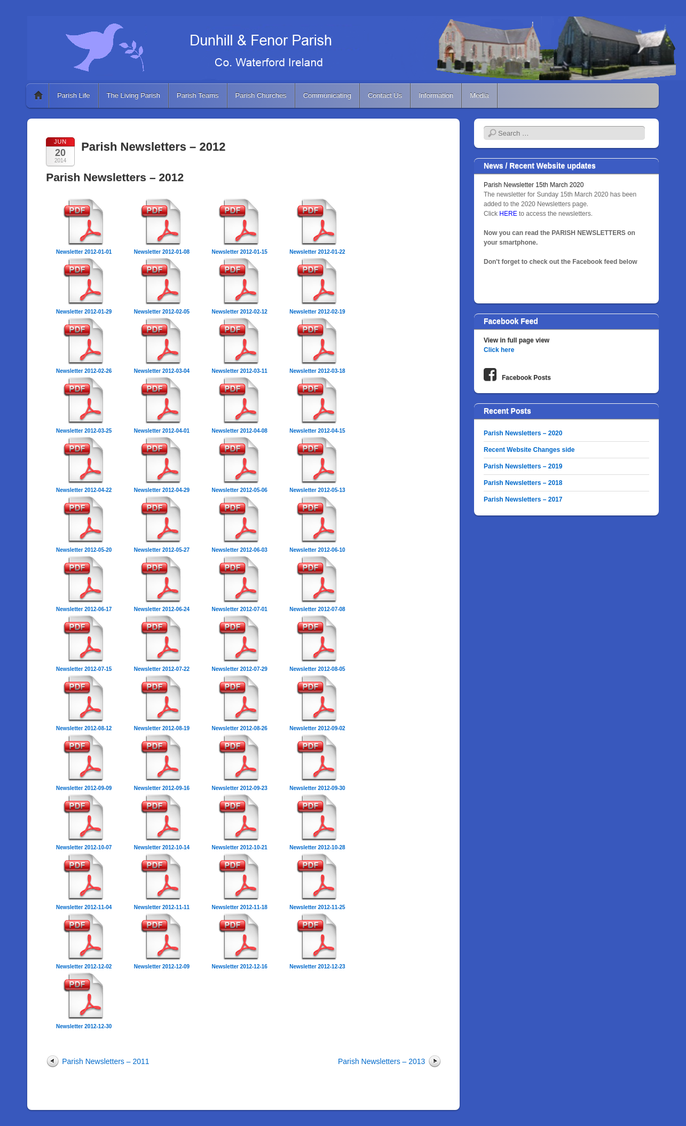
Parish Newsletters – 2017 (523, 499)
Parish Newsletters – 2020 (523, 433)
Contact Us (385, 95)
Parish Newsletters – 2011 (105, 1061)
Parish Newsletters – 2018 (523, 483)
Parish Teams (198, 95)
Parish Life (73, 95)
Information (436, 95)
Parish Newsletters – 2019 (523, 466)
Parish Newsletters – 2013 (381, 1061)
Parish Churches (261, 95)
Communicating (327, 95)
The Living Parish (133, 95)
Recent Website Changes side (529, 449)
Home (38, 95)
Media (479, 95)
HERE (509, 213)
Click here (499, 350)
